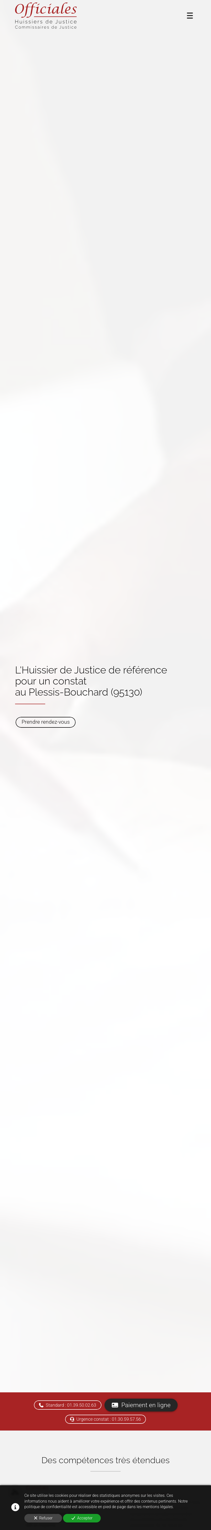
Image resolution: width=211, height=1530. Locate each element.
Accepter (82, 1518)
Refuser (43, 1518)
